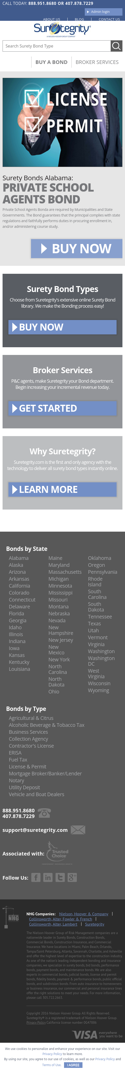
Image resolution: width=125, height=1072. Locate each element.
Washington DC (101, 661)
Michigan (58, 578)
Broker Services (97, 62)
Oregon (96, 564)
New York (59, 659)
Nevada (57, 620)
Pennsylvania (102, 571)
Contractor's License (31, 745)
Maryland (59, 564)
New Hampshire (60, 630)
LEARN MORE (48, 489)
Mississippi (60, 592)
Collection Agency (28, 738)
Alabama (18, 557)
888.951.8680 (42, 3)
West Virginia (96, 673)
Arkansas (19, 578)
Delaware (19, 606)
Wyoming (98, 690)
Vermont (98, 637)
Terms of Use (51, 1065)
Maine (55, 557)
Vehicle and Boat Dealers (36, 794)
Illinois (16, 634)
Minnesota (60, 585)
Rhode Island (95, 581)
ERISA (15, 752)
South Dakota (96, 606)
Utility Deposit (24, 787)
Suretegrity (94, 924)
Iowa (14, 648)
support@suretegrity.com (35, 829)
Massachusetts (64, 571)
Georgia (17, 620)
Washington (101, 651)
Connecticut (22, 599)
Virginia (96, 644)
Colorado (19, 592)
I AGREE (73, 1065)
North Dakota (56, 681)
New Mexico (56, 649)
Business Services (28, 731)
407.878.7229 (79, 3)
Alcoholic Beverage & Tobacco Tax (46, 724)
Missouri (57, 599)
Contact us (109, 19)
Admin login (100, 11)
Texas (94, 623)
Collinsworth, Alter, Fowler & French (60, 918)
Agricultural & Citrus (31, 717)
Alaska (16, 564)
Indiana (17, 641)
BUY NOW (81, 248)
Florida (16, 613)
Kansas (17, 655)
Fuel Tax (18, 759)
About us (51, 19)
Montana (58, 606)
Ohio (53, 691)
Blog (79, 19)
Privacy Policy (36, 1022)
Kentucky (19, 662)
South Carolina (97, 594)
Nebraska (59, 613)
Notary (16, 780)
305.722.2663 (52, 997)
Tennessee (100, 616)
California (19, 585)
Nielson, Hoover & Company (83, 913)
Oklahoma (99, 557)
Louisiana (19, 668)
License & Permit (27, 766)
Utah (93, 630)
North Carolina (57, 669)
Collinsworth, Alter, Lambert (53, 924)
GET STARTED (48, 408)
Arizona (17, 571)
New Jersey (60, 639)
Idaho (15, 627)
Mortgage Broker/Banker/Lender (45, 773)
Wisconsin (99, 683)
